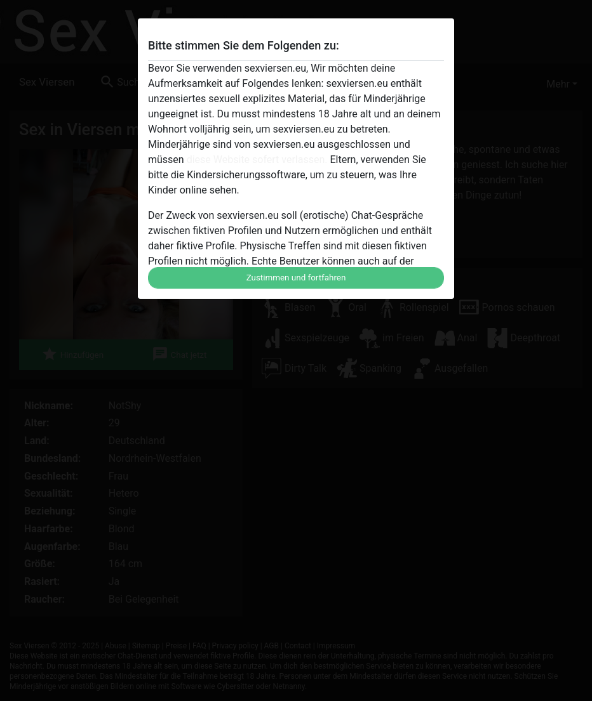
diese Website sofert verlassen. (257, 160)
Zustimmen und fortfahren (296, 277)
